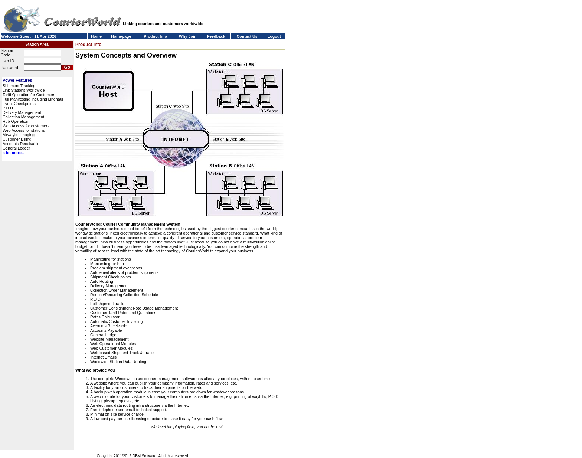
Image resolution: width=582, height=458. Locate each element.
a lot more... (14, 152)
